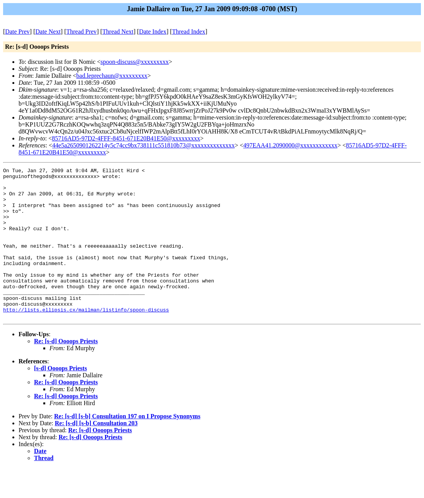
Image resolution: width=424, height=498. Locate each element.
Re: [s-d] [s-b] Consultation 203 (96, 453)
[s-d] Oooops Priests (60, 398)
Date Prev (17, 31)
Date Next (48, 31)
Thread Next (117, 31)
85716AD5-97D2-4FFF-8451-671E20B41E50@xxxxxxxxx (126, 138)
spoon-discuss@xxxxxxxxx (134, 61)
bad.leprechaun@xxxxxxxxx (111, 75)
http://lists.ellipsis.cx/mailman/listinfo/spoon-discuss (86, 338)
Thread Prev (81, 31)
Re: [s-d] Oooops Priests (66, 371)
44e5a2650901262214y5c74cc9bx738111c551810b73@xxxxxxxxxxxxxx (143, 145)
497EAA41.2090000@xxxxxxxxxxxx (290, 145)
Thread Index (188, 31)
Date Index (153, 31)
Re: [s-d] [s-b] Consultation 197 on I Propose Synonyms (127, 446)
